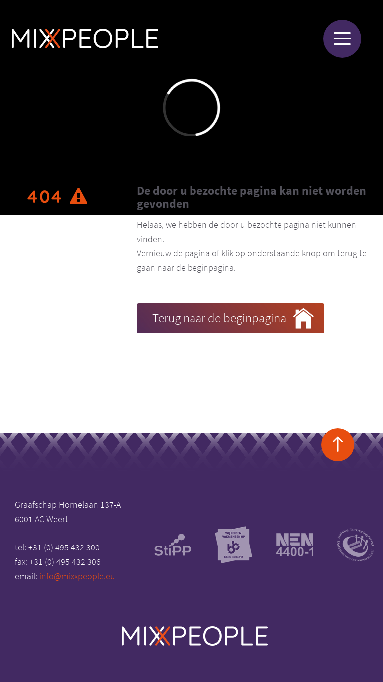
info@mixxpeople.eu (77, 576)
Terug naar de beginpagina (233, 319)
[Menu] (342, 39)
